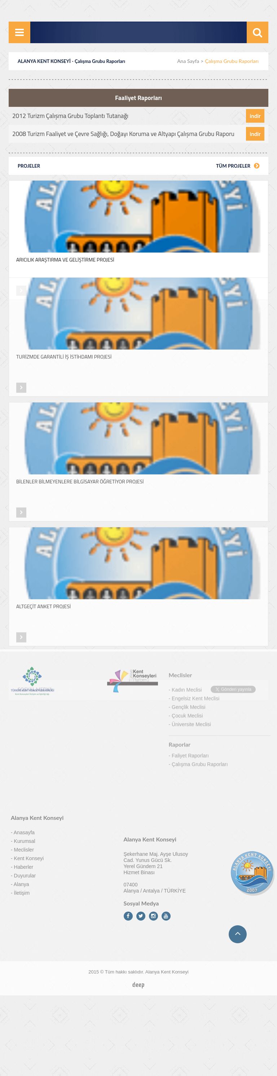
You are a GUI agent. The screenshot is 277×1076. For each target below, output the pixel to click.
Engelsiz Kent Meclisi (195, 570)
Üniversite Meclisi (191, 596)
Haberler (24, 768)
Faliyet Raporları (190, 628)
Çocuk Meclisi (187, 588)
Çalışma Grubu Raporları (200, 636)
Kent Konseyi (29, 759)
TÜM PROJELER (237, 165)
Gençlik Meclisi (188, 579)
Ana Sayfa (188, 61)
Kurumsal (24, 742)
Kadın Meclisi (187, 562)
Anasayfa (24, 733)
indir (255, 115)
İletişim (22, 793)
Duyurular (25, 776)
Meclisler (24, 750)
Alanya (21, 785)
